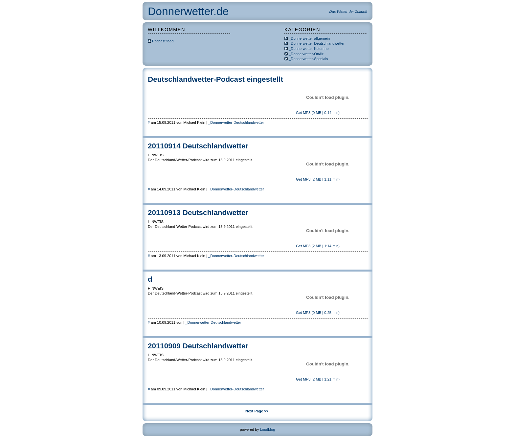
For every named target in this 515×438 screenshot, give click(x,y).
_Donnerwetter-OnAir (306, 54)
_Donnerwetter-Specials (308, 59)
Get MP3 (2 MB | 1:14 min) (317, 246)
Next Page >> (257, 411)
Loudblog (267, 429)
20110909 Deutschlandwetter (198, 346)
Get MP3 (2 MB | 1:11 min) (317, 179)
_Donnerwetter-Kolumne (308, 49)
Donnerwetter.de (188, 11)
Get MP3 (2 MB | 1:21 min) (317, 379)
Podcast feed (160, 41)
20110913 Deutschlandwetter (198, 212)
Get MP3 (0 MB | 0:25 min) (317, 313)
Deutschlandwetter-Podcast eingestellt (215, 79)
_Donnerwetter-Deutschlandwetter (317, 43)
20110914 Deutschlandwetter (198, 146)
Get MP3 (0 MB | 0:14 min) (317, 113)
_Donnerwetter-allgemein (309, 38)
